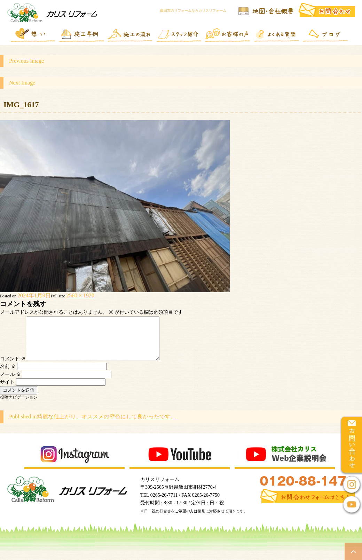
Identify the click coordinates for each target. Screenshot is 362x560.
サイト (7, 390)
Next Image (22, 83)
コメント (13, 367)
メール (10, 382)
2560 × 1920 (80, 295)
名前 (8, 374)
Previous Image (26, 61)
